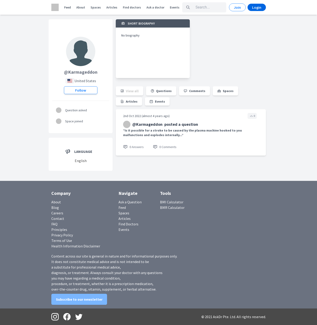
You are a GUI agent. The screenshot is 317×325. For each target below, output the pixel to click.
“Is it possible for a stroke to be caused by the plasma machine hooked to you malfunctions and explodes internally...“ (182, 132)
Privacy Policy (62, 235)
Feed (67, 7)
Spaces (96, 7)
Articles (111, 7)
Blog (55, 207)
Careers (57, 213)
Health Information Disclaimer (75, 246)
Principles (59, 229)
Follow (80, 90)
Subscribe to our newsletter (79, 299)
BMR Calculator (172, 207)
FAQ (54, 224)
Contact (57, 218)
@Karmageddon (80, 72)
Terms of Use (61, 240)
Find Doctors (128, 224)
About (80, 7)
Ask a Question (130, 202)
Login (256, 7)
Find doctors (132, 7)
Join (237, 7)
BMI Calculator (171, 202)
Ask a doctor (155, 7)
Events (174, 7)
